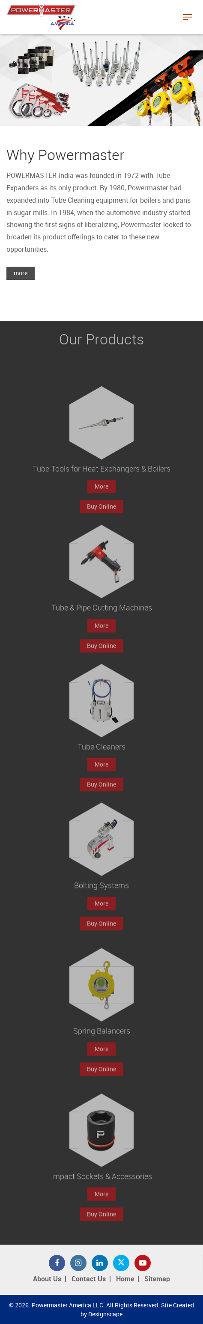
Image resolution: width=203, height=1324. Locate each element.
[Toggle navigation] (188, 17)
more (20, 273)
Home (125, 1279)
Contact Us (89, 1279)
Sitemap (157, 1279)
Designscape (105, 1314)
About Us (47, 1279)
